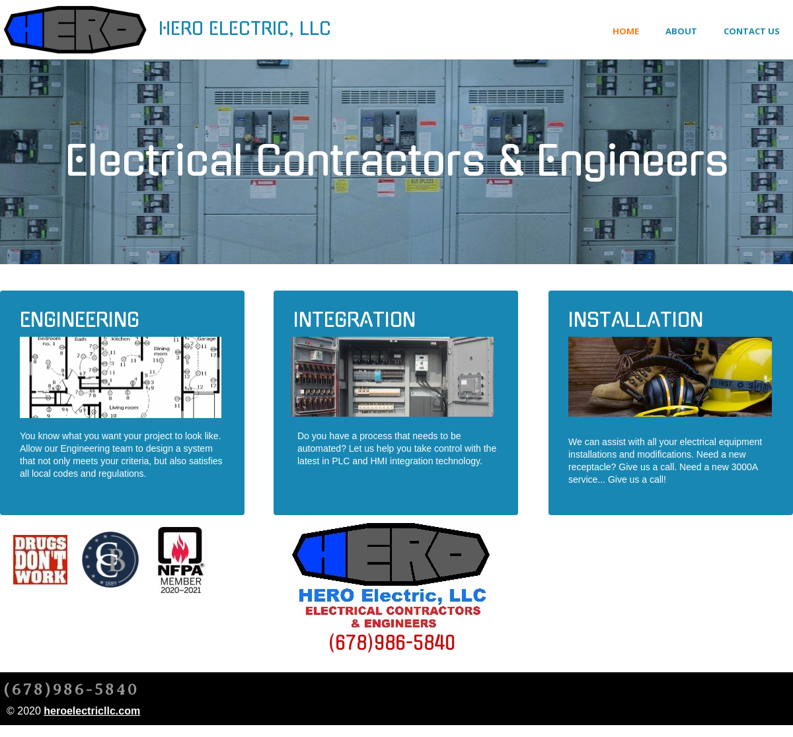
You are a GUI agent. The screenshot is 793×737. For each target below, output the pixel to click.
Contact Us (752, 31)
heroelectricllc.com (92, 711)
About (681, 31)
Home (626, 31)
